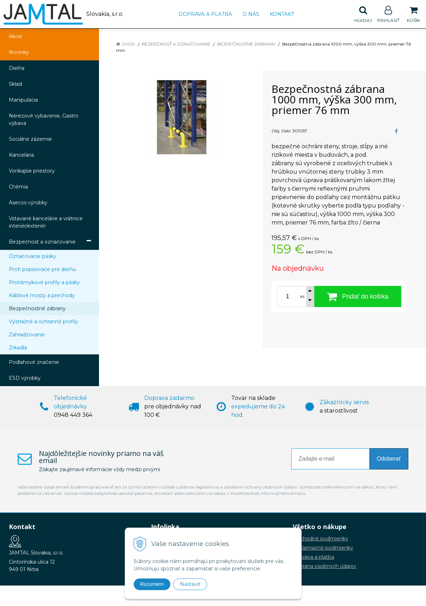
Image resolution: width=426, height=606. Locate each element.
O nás (251, 14)
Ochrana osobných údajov (324, 566)
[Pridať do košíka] (358, 296)
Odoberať (389, 459)
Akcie (15, 36)
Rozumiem (152, 584)
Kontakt (282, 14)
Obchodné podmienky (320, 538)
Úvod (128, 44)
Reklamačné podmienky (323, 548)
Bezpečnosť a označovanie (176, 44)
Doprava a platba (205, 14)
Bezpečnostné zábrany (246, 44)
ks (302, 296)
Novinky (19, 52)
